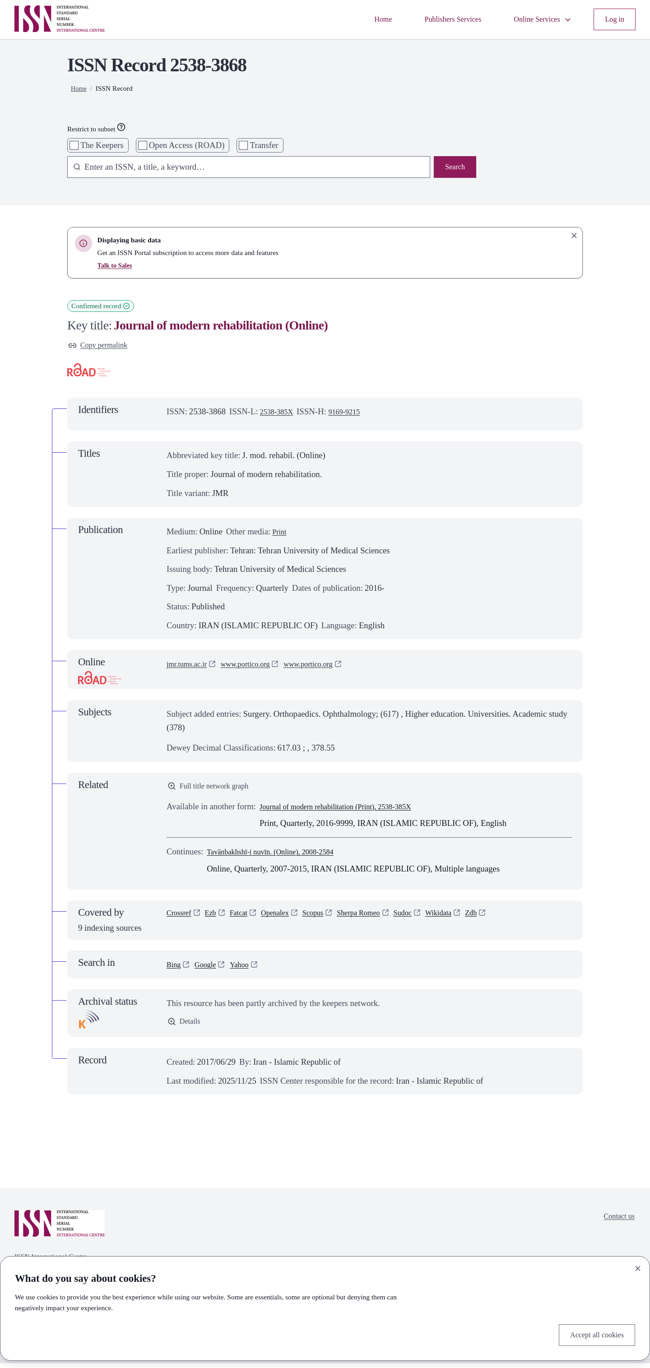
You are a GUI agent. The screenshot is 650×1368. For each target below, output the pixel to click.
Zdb (503, 919)
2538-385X (279, 413)
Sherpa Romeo (379, 919)
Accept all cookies (593, 1333)
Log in (613, 19)
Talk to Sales (116, 265)
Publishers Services (437, 19)
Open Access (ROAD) (187, 145)
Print (280, 533)
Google (209, 969)
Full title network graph (213, 789)
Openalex (286, 919)
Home (361, 19)
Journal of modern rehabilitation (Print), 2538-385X (348, 811)
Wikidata (467, 919)
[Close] (638, 1266)
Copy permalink (101, 346)
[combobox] (244, 168)
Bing (175, 969)
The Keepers (101, 145)
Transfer (264, 145)
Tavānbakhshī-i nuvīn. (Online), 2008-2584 (280, 856)
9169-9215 (352, 413)
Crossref (181, 919)
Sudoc (427, 919)
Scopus (328, 919)
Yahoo (246, 969)
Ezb (215, 919)
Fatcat (246, 919)
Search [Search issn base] (453, 168)
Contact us (617, 1222)
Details (185, 1027)
